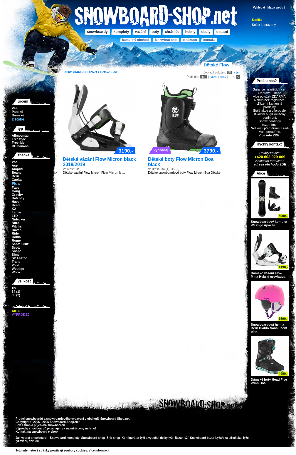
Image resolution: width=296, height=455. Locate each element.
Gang (16, 191)
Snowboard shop (93, 437)
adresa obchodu (266, 164)
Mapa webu (275, 7)
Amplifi (17, 169)
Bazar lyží (181, 437)
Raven (16, 230)
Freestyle (19, 139)
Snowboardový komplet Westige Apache (269, 223)
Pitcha (16, 226)
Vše (15, 108)
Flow (114, 72)
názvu (214, 76)
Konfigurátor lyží (133, 437)
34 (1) (16, 291)
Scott (16, 247)
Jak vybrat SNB (165, 39)
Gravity (17, 194)
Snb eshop (23, 425)
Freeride (18, 142)
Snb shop (113, 437)
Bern (15, 176)
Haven (16, 201)
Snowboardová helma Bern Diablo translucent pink (269, 328)
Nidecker (18, 219)
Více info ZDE (268, 135)
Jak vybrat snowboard (31, 437)
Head (16, 205)
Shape (16, 251)
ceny (223, 76)
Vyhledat (259, 7)
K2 (14, 208)
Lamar (16, 212)
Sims (15, 254)
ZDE (282, 164)
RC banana (20, 146)
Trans (16, 261)
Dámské (18, 115)
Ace (15, 165)
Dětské (105, 72)
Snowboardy (97, 32)
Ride (15, 233)
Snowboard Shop (112, 418)
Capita (17, 179)
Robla (16, 237)
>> (111, 450)
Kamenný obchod (135, 39)
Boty (155, 32)
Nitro (15, 223)
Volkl (15, 265)
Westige (18, 268)
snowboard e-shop (44, 431)
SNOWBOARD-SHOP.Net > (81, 72)
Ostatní (222, 32)
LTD (15, 216)
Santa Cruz (20, 244)
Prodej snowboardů (30, 418)
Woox (16, 272)
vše (236, 72)
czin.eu (34, 441)
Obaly (205, 32)
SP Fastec (19, 258)
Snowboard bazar (202, 437)
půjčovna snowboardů (49, 425)
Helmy (190, 32)
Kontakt (209, 39)
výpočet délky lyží (160, 437)
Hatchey (18, 198)
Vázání (140, 32)
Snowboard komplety (65, 437)
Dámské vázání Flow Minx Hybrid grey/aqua (268, 274)
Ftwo (15, 187)
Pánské (17, 111)
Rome (16, 240)
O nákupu (190, 39)
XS (14, 288)
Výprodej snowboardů (31, 428)
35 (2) (16, 295)
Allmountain (21, 135)
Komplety (121, 32)
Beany (16, 172)
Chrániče (172, 32)
